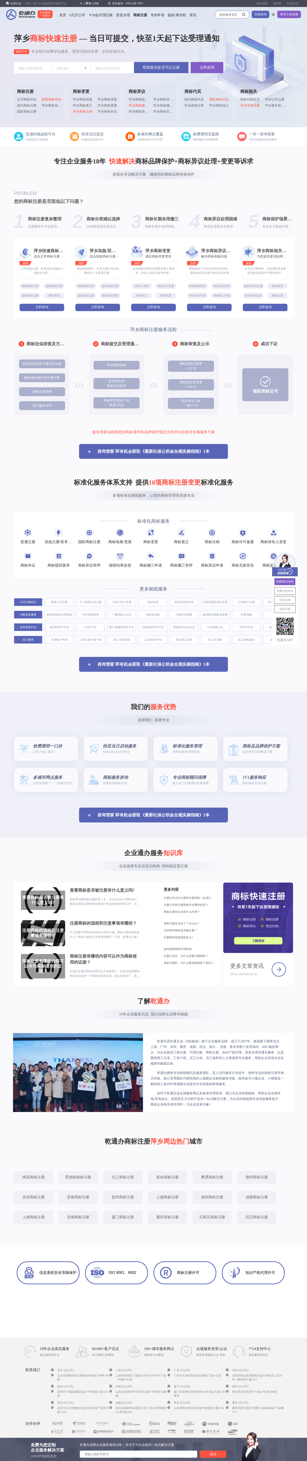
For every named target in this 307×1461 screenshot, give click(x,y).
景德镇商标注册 (78, 1177)
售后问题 (284, 609)
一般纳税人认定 (121, 614)
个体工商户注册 (121, 602)
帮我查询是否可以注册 (161, 67)
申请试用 (284, 600)
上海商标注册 (33, 1217)
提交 (213, 1454)
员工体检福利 (246, 639)
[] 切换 (91, 3)
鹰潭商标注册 (212, 1177)
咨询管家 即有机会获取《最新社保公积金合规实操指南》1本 (153, 451)
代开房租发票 (90, 614)
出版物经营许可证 (153, 627)
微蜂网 (277, 3)
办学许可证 (246, 627)
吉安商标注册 (33, 1197)
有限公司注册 (59, 602)
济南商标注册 (78, 1217)
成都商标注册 (257, 1197)
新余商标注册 (167, 1177)
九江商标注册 (123, 1177)
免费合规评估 (285, 591)
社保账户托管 (59, 639)
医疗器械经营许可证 (121, 627)
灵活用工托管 (184, 639)
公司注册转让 (28, 602)
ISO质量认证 (215, 627)
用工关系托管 (121, 639)
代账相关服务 (28, 614)
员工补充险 (215, 639)
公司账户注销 (246, 602)
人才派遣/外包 (152, 639)
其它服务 (28, 639)
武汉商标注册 (257, 1217)
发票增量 (246, 614)
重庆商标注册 (167, 1217)
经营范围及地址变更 (215, 602)
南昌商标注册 (33, 1177)
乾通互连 (292, 3)
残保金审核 (153, 614)
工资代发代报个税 (90, 639)
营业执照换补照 (184, 602)
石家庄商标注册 (212, 1217)
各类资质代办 (28, 627)
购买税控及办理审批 (59, 614)
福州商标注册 (212, 1197)
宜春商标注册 (78, 1197)
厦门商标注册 (123, 1217)
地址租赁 (152, 602)
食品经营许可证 (59, 627)
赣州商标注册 (257, 1177)
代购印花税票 (184, 614)
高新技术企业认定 (184, 627)
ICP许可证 (90, 627)
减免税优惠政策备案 (215, 614)
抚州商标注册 (123, 1197)
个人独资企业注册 (90, 602)
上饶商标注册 (167, 1197)
